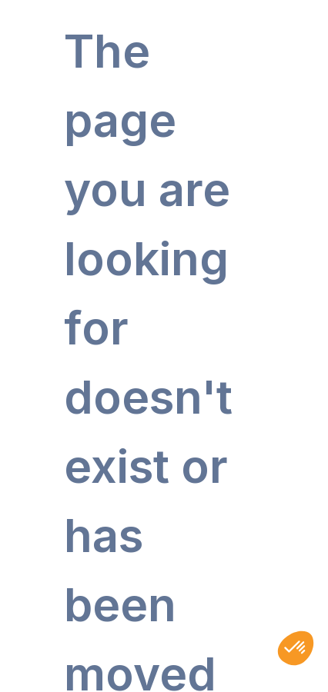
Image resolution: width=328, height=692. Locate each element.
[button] (295, 648)
